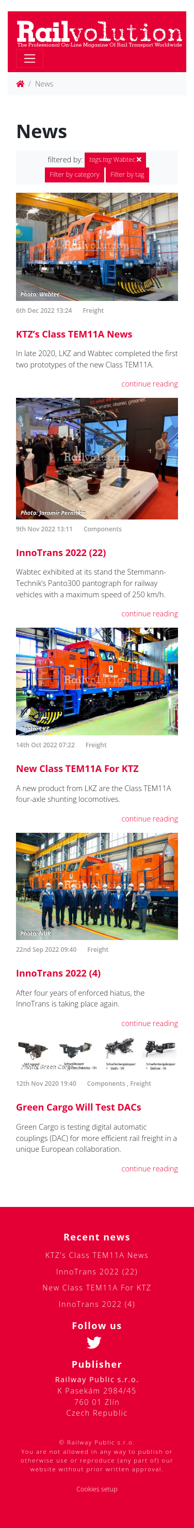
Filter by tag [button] (127, 174)
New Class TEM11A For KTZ (77, 768)
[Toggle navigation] (29, 58)
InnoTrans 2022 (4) (58, 973)
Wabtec (115, 159)
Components (103, 529)
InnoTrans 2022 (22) (61, 552)
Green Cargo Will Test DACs (78, 1107)
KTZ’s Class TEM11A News (74, 334)
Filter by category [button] (74, 174)
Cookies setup (97, 1489)
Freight (93, 310)
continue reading (150, 384)
